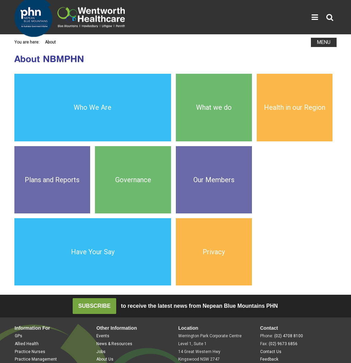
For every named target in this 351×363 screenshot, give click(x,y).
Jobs (101, 248)
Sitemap (22, 278)
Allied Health (27, 240)
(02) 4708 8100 (288, 233)
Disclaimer (69, 278)
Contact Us (270, 248)
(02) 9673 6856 (283, 240)
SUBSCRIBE (94, 203)
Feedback (269, 256)
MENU (323, 42)
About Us (104, 256)
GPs (18, 233)
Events (102, 233)
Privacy (44, 278)
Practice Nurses (30, 248)
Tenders (104, 264)
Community (26, 264)
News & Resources (114, 240)
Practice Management (36, 256)
